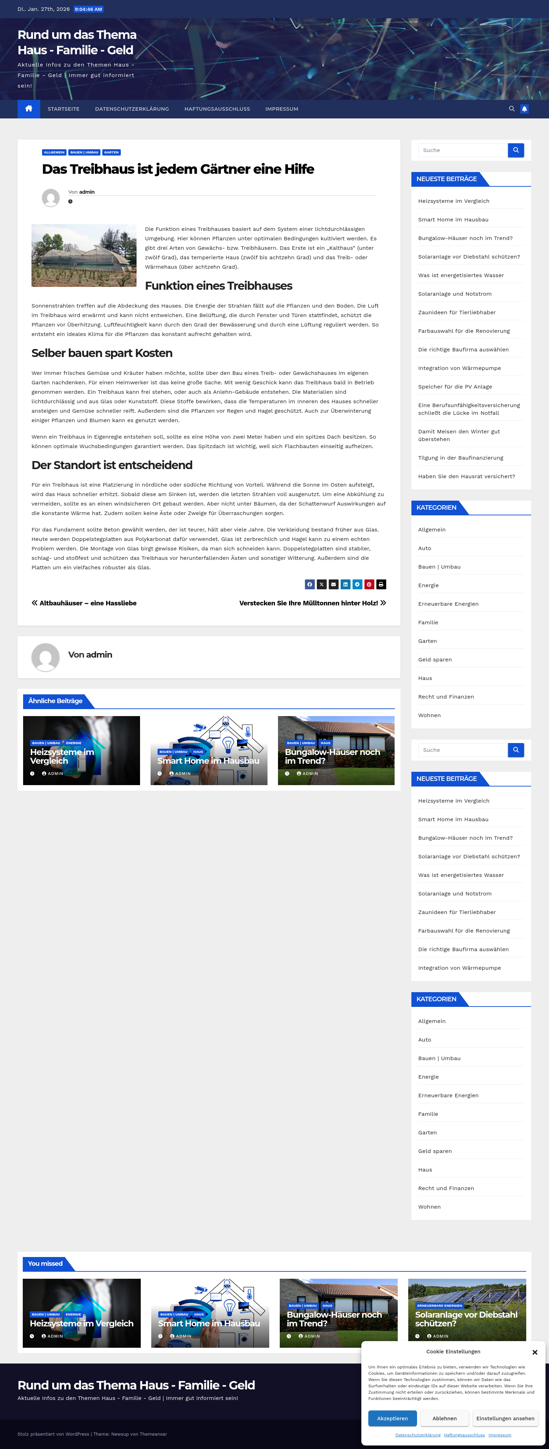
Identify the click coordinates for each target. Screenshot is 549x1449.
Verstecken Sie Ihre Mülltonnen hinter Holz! (313, 603)
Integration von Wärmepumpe (459, 368)
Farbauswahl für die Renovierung (464, 331)
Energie (74, 743)
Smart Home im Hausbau (208, 761)
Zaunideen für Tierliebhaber (457, 312)
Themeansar (153, 1434)
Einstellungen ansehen (506, 1418)
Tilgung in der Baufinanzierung (460, 457)
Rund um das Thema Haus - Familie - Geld (136, 1385)
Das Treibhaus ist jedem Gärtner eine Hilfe (178, 169)
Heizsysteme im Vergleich (62, 756)
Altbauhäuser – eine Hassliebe (84, 603)
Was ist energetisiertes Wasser (461, 275)
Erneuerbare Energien (448, 603)
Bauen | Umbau (84, 152)
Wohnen (429, 715)
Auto (424, 548)
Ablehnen (445, 1418)
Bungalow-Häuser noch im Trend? (332, 756)
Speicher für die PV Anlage (455, 386)
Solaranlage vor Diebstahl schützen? (469, 256)
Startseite (64, 109)
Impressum (500, 1435)
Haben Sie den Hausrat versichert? (466, 476)
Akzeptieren (392, 1418)
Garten (111, 152)
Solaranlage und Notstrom (455, 293)
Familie (428, 622)
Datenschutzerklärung (417, 1435)
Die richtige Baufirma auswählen (463, 349)
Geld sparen (435, 659)
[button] (534, 1351)
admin (86, 192)
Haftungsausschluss (464, 1435)
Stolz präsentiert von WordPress (54, 1434)
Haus (198, 752)
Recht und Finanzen (446, 696)
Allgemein (54, 152)
